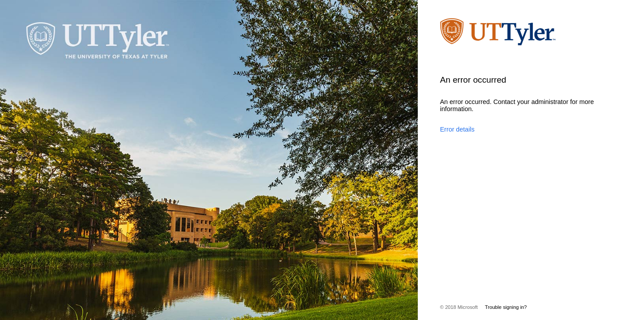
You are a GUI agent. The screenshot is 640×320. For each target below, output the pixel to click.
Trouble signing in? (506, 307)
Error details (457, 129)
